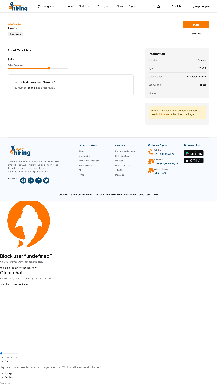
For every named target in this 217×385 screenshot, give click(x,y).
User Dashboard (122, 165)
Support (133, 6)
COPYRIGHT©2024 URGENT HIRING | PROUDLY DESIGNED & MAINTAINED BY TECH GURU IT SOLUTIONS (109, 194)
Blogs (120, 6)
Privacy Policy (85, 165)
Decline (9, 377)
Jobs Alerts (120, 170)
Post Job (176, 6)
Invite (196, 24)
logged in (32, 87)
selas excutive (15, 34)
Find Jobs (85, 6)
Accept (9, 373)
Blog (81, 170)
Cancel (8, 361)
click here (162, 114)
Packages (104, 6)
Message (119, 174)
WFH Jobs (119, 160)
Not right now (29, 267)
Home (70, 6)
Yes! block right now (11, 267)
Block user (5, 383)
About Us (83, 151)
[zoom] (9, 353)
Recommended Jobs (125, 151)
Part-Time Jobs (122, 156)
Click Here (160, 172)
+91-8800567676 (164, 153)
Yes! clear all (7, 284)
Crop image (11, 357)
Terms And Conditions (89, 160)
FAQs (81, 174)
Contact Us (84, 156)
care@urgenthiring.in (166, 163)
